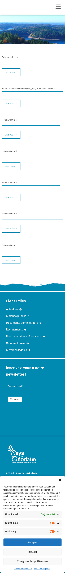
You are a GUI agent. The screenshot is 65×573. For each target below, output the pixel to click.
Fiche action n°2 (9, 214)
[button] (60, 480)
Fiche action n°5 (9, 120)
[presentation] (34, 409)
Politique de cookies (23, 568)
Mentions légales (42, 568)
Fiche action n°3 (9, 182)
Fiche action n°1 (9, 245)
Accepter (32, 542)
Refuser (32, 551)
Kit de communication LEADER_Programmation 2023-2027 (29, 88)
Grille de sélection (10, 57)
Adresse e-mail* (15, 386)
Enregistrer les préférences (32, 561)
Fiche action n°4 (9, 151)
